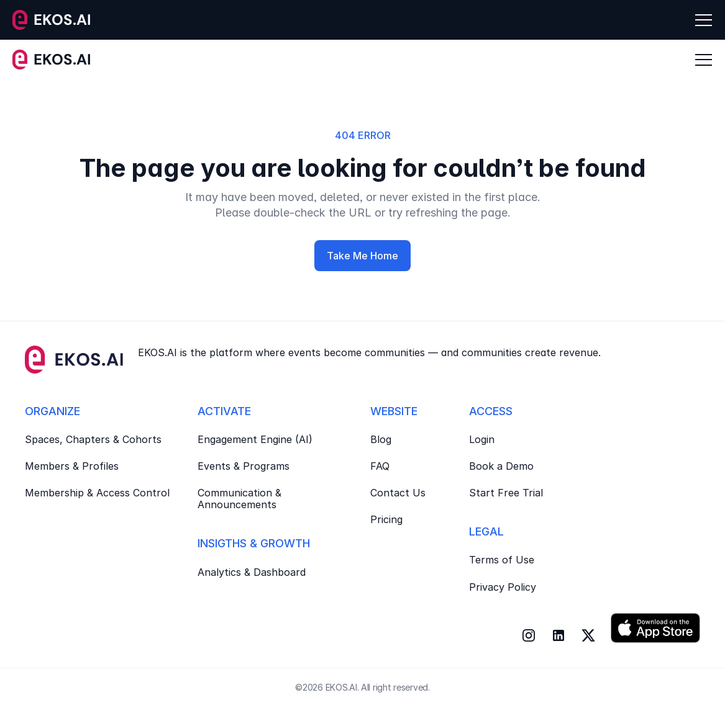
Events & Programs (244, 466)
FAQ (380, 466)
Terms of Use (501, 559)
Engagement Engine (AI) (255, 439)
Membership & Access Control (97, 492)
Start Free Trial (506, 492)
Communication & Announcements (241, 498)
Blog (380, 439)
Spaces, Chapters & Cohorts (93, 439)
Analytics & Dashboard (252, 572)
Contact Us (398, 492)
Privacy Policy (502, 587)
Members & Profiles (72, 466)
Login (482, 439)
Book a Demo (501, 466)
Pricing (386, 519)
